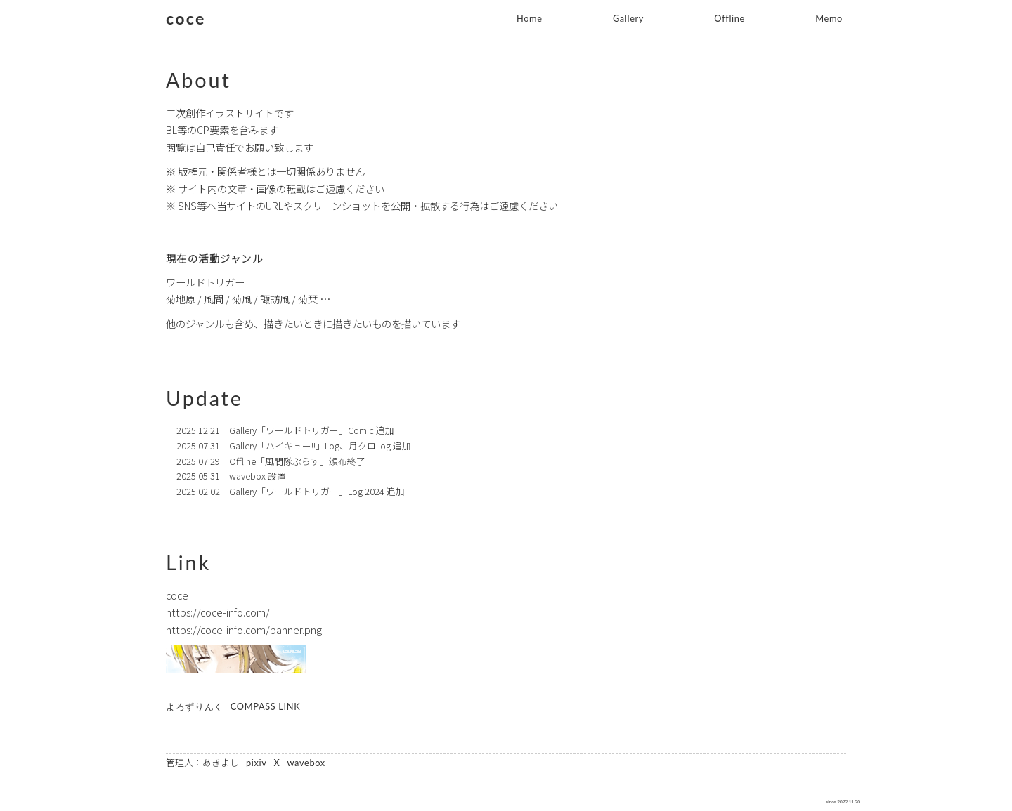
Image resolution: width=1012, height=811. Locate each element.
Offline (729, 18)
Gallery (628, 18)
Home (530, 18)
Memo (829, 18)
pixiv (256, 762)
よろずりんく (194, 706)
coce (186, 18)
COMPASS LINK (265, 706)
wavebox (306, 762)
